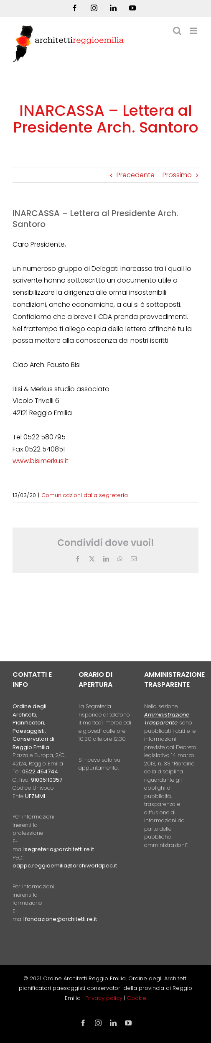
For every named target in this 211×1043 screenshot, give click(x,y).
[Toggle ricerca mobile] (177, 30)
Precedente (136, 175)
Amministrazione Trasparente (166, 719)
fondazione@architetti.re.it (61, 919)
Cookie (136, 998)
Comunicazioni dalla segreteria (84, 495)
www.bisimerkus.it (41, 461)
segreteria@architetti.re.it (59, 849)
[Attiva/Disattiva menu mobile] (194, 30)
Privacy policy (104, 998)
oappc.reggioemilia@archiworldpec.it (65, 866)
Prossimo (177, 175)
